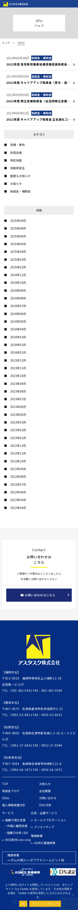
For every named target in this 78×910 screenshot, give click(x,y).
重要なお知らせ (20, 176)
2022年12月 (18, 445)
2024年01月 (18, 352)
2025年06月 (18, 236)
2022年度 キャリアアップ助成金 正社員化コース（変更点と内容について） (40, 119)
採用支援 (16, 153)
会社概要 (45, 791)
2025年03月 (18, 259)
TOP (5, 784)
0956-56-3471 (21, 770)
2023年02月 (18, 430)
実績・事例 (17, 145)
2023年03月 (18, 422)
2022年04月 (18, 508)
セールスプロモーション (50, 820)
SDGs (5, 798)
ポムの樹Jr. (18, 860)
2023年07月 (18, 399)
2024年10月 (18, 282)
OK (23, 903)
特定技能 (16, 160)
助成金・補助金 (20, 191)
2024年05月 (18, 321)
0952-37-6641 (21, 745)
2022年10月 (18, 461)
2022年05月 (18, 500)
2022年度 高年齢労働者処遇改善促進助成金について (40, 64)
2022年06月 (18, 492)
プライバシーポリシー (45, 903)
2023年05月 (18, 414)
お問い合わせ (48, 798)
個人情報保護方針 (13, 805)
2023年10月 (18, 376)
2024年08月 (18, 298)
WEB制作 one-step (18, 840)
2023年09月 (18, 384)
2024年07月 (18, 306)
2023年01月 (18, 438)
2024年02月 (18, 345)
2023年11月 (18, 368)
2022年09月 (18, 469)
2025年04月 (18, 251)
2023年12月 (18, 360)
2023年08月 (18, 391)
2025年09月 (18, 221)
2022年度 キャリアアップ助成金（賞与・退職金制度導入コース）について (40, 82)
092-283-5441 (21, 690)
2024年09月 (18, 290)
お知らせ (16, 184)
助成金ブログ (11, 791)
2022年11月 (18, 453)
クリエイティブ (44, 827)
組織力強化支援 (15, 820)
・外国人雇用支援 (15, 826)
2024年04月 (18, 329)
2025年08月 (18, 228)
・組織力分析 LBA (16, 833)
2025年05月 (18, 244)
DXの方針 (45, 805)
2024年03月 (18, 337)
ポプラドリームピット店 (47, 860)
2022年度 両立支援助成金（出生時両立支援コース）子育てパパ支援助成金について (40, 101)
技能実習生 (17, 168)
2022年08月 (18, 476)
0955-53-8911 (21, 715)
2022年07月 (18, 484)
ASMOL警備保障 (44, 843)
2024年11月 (18, 275)
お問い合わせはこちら (38, 595)
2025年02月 (18, 267)
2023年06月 (18, 407)
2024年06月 (18, 314)
